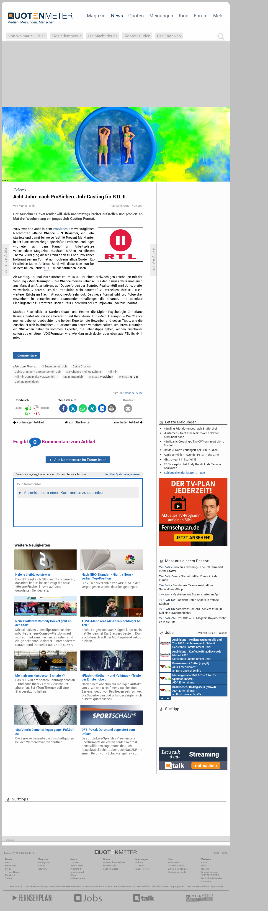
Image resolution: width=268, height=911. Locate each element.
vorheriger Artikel (28, 422)
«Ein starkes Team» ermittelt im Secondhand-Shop (186, 587)
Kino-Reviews (142, 868)
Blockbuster (129, 886)
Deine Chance (81, 366)
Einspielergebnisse (178, 868)
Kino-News (173, 862)
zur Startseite (77, 422)
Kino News (15, 886)
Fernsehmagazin (43, 886)
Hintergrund (44, 862)
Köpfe (73, 875)
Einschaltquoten (102, 886)
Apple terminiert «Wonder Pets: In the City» (191, 455)
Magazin (96, 15)
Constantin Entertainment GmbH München (191, 643)
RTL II (48, 268)
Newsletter (10, 865)
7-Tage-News (12, 872)
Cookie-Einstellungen (212, 877)
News (117, 15)
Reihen (41, 865)
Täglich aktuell (111, 868)
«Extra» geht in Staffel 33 (180, 459)
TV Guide (116, 886)
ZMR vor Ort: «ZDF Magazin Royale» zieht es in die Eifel (192, 620)
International (77, 872)
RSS (7, 862)
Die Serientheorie (67, 35)
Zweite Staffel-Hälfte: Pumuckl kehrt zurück (189, 578)
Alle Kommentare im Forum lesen (77, 459)
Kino (183, 15)
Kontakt (205, 868)
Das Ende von (169, 35)
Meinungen (161, 15)
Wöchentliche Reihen (114, 862)
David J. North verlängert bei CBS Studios (191, 450)
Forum (201, 15)
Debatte (139, 862)
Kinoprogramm (176, 886)
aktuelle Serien (159, 886)
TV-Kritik (139, 865)
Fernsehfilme (143, 886)
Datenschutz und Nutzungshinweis (210, 873)
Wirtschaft (75, 868)
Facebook (10, 875)
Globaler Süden (137, 35)
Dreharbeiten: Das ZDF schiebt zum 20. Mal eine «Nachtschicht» (190, 611)
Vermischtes (76, 865)
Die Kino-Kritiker (176, 865)
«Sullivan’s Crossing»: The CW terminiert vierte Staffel (194, 443)
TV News (87, 886)
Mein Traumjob (73, 376)
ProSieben (60, 229)
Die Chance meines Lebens (84, 371)
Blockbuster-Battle (177, 872)
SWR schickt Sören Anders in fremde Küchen (189, 601)
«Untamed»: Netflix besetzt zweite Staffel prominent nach (191, 435)
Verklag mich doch (27, 381)
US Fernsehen (74, 886)
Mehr (218, 15)
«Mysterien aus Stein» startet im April (189, 594)
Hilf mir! (112, 371)
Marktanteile (109, 865)
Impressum (206, 881)
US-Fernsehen (77, 878)
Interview (42, 868)
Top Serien (216, 886)
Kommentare (27, 355)
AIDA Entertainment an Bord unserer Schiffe (184, 666)
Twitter (8, 878)
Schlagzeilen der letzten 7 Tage (184, 473)
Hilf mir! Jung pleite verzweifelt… (36, 376)
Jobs (203, 865)
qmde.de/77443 (133, 393)
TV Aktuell (27, 886)
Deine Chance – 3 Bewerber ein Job (38, 371)
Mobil (8, 868)
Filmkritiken (59, 886)
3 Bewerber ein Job (54, 366)
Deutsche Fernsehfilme (197, 886)
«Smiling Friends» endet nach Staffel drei (190, 428)
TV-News (75, 862)
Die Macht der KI (102, 35)
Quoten (136, 15)
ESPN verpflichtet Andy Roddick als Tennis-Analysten (192, 466)
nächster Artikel (128, 422)
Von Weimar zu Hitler (26, 35)
